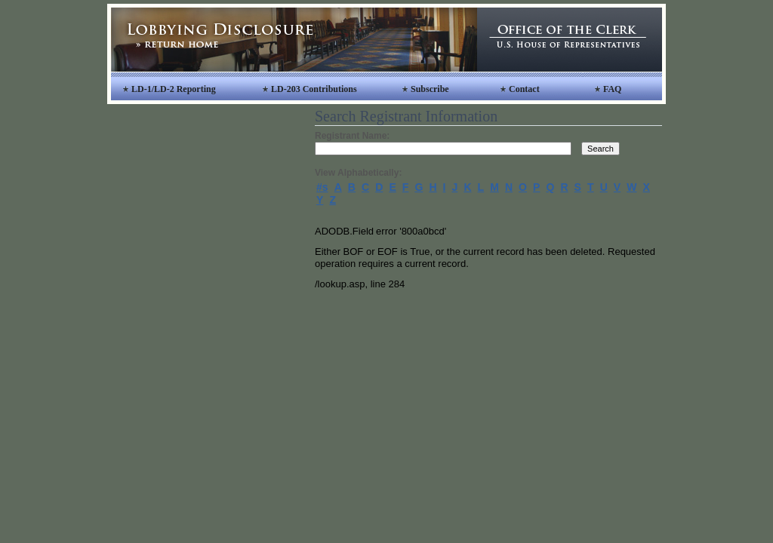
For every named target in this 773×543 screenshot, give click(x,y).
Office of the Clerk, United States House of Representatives (569, 40)
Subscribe (430, 89)
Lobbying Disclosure (294, 40)
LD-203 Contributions (314, 89)
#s (322, 187)
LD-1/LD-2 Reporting (173, 89)
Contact (524, 89)
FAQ (612, 89)
